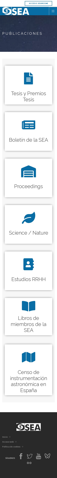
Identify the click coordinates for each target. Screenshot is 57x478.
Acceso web (8, 441)
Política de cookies (11, 446)
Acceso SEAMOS (38, 3)
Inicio (5, 437)
